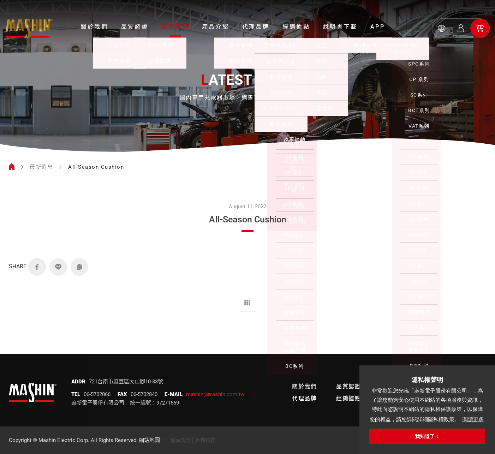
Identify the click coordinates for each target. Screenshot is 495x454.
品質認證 (135, 26)
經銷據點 (296, 26)
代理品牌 (256, 26)
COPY (79, 267)
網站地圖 (149, 440)
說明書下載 (340, 26)
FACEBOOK (37, 267)
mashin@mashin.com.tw (215, 394)
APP (377, 26)
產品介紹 (215, 26)
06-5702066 (97, 394)
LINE (58, 267)
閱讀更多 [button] (473, 419)
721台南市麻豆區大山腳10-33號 (126, 381)
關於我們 (94, 26)
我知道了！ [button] (427, 436)
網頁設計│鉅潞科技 (193, 440)
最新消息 (175, 26)
